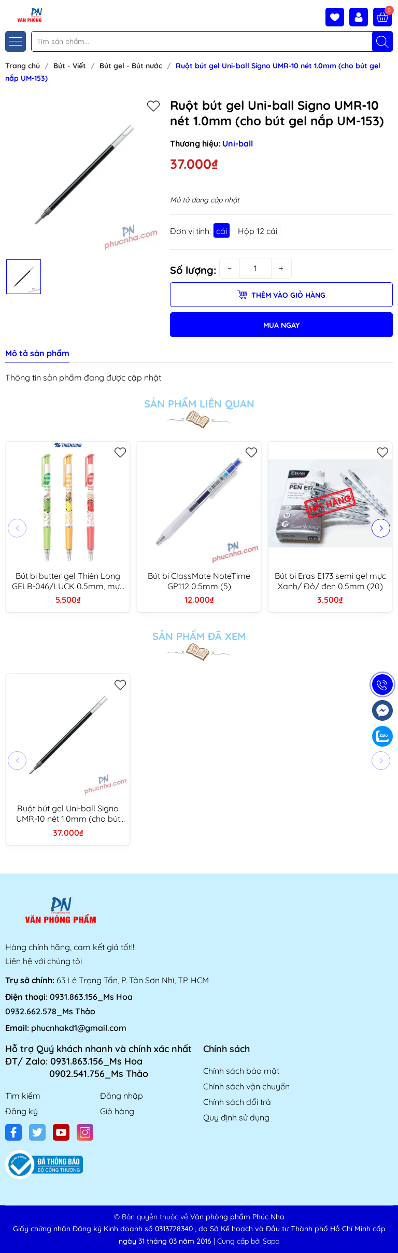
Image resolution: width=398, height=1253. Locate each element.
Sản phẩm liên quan (199, 404)
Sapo (271, 1241)
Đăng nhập (121, 1095)
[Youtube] (61, 1132)
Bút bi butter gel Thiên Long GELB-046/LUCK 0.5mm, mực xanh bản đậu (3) (68, 581)
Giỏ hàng (117, 1111)
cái (221, 231)
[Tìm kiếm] (382, 41)
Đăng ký (21, 1111)
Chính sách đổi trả (237, 1102)
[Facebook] (13, 1132)
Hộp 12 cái (257, 231)
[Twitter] (37, 1132)
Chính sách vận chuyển (246, 1086)
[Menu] (15, 41)
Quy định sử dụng (236, 1117)
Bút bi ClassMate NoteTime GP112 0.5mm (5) (199, 581)
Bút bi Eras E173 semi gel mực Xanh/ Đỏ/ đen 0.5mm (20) (330, 581)
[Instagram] (85, 1132)
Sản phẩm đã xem (199, 636)
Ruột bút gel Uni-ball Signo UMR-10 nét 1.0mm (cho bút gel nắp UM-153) (68, 813)
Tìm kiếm (22, 1095)
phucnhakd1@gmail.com (78, 1028)
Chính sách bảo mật (241, 1071)
